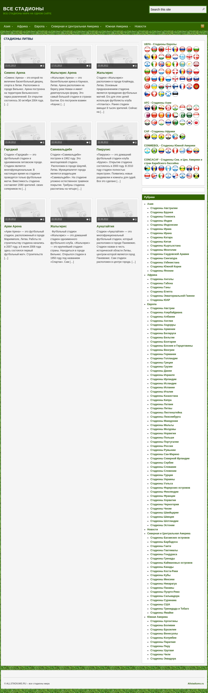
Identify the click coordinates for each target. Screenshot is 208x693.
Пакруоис (104, 149)
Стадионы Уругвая (162, 650)
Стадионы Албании (162, 316)
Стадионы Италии (161, 391)
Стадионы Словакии (163, 466)
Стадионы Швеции (162, 516)
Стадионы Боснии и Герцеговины (171, 345)
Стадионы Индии (161, 220)
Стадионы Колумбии (163, 637)
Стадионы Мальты (162, 425)
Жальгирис (105, 72)
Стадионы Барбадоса (164, 541)
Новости (140, 26)
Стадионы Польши (162, 437)
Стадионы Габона (161, 283)
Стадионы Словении (163, 470)
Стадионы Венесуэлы (164, 633)
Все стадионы (23, 8)
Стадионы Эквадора (163, 658)
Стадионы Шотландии (164, 521)
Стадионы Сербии (161, 462)
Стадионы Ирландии (163, 379)
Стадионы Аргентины (164, 621)
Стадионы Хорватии (163, 500)
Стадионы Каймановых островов (171, 562)
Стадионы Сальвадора (164, 596)
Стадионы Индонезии (164, 224)
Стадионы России (161, 446)
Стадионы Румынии (163, 450)
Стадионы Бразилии (163, 629)
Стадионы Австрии (162, 308)
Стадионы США (160, 604)
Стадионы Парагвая (163, 642)
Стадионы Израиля (162, 375)
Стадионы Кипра (160, 400)
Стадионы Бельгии (162, 337)
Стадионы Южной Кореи (165, 266)
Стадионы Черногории (164, 504)
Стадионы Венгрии (162, 350)
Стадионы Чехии (161, 508)
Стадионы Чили (160, 654)
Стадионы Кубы (160, 575)
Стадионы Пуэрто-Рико (165, 591)
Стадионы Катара (161, 237)
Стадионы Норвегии (163, 433)
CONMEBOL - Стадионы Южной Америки (169, 145)
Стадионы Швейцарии (164, 512)
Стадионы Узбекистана (164, 262)
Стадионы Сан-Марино (164, 454)
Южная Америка (116, 27)
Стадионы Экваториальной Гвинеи (172, 295)
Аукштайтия (105, 226)
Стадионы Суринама (163, 600)
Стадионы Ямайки (161, 612)
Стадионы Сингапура (163, 258)
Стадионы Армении (162, 329)
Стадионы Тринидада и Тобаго (169, 608)
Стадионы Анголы (162, 279)
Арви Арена (12, 226)
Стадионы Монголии (163, 249)
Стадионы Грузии (161, 366)
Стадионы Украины (162, 479)
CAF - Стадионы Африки (159, 131)
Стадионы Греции (161, 362)
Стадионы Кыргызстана (165, 245)
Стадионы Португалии (164, 441)
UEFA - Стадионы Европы (160, 44)
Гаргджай (11, 149)
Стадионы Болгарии (163, 341)
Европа (39, 27)
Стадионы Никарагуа (163, 583)
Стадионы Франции (162, 496)
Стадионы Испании (162, 387)
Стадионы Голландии (164, 358)
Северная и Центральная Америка (75, 27)
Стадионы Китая (160, 241)
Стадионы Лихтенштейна (166, 412)
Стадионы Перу (160, 646)
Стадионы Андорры (163, 324)
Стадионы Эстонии (162, 525)
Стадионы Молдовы (163, 429)
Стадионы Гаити (160, 546)
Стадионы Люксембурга (165, 416)
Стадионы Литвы (161, 408)
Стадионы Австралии (164, 208)
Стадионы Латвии (161, 404)
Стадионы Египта (161, 291)
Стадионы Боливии (162, 625)
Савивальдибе (61, 149)
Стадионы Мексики (162, 579)
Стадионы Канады (162, 567)
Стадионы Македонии (164, 421)
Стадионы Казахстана (164, 395)
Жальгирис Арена (63, 72)
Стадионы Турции (161, 475)
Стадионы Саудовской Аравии (169, 254)
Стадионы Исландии (163, 383)
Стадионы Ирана (161, 233)
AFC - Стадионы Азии (157, 102)
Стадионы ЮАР (160, 300)
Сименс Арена (14, 72)
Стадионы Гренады (162, 558)
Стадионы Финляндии (164, 491)
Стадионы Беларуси (163, 333)
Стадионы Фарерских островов (170, 487)
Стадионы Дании (161, 370)
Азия (7, 27)
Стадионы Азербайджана (166, 312)
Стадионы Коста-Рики (164, 571)
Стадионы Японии (162, 270)
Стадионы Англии (161, 320)
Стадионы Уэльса (161, 483)
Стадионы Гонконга (162, 216)
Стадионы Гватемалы (164, 550)
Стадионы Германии (163, 354)
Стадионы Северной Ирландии (170, 458)
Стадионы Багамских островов (170, 537)
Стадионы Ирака (160, 229)
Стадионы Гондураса (163, 554)
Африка (22, 27)
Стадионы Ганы (160, 287)
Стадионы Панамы (162, 587)
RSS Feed (202, 26)
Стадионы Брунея (161, 212)
